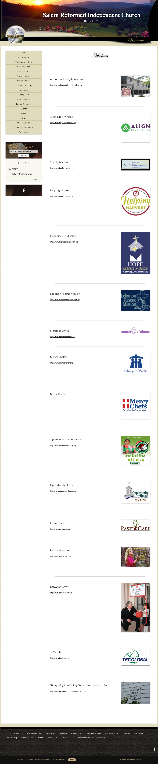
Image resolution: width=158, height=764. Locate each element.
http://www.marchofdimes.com (62, 337)
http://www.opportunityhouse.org (63, 491)
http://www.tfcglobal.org (59, 658)
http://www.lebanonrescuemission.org (65, 300)
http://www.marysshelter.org (61, 363)
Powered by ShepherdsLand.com (130, 759)
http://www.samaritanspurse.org (63, 445)
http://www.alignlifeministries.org (63, 123)
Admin (72, 759)
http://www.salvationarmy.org (61, 593)
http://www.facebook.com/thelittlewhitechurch (68, 691)
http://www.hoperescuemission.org (64, 242)
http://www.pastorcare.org (60, 529)
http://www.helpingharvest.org (62, 196)
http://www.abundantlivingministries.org (66, 85)
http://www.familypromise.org (62, 168)
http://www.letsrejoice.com (60, 556)
